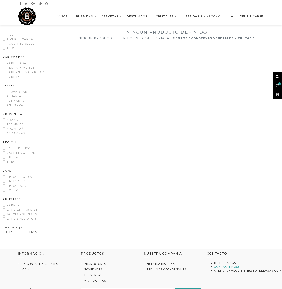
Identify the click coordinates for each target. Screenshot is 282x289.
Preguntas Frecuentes (39, 264)
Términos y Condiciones (166, 269)
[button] (232, 16)
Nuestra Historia (161, 264)
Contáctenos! (226, 266)
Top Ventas (93, 275)
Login (25, 269)
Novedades (93, 269)
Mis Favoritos (95, 280)
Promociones (95, 264)
